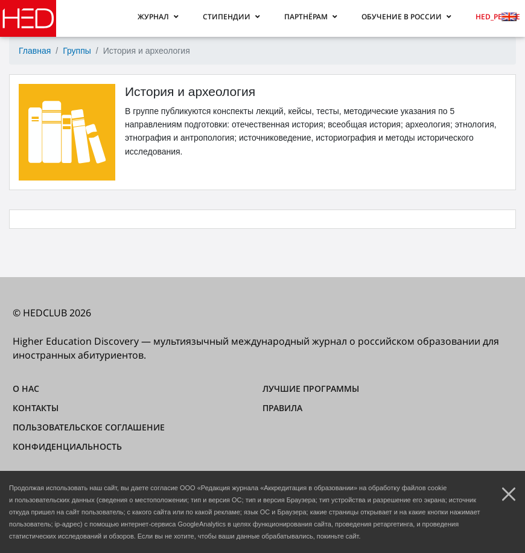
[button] (158, 16)
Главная (35, 51)
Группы (77, 51)
